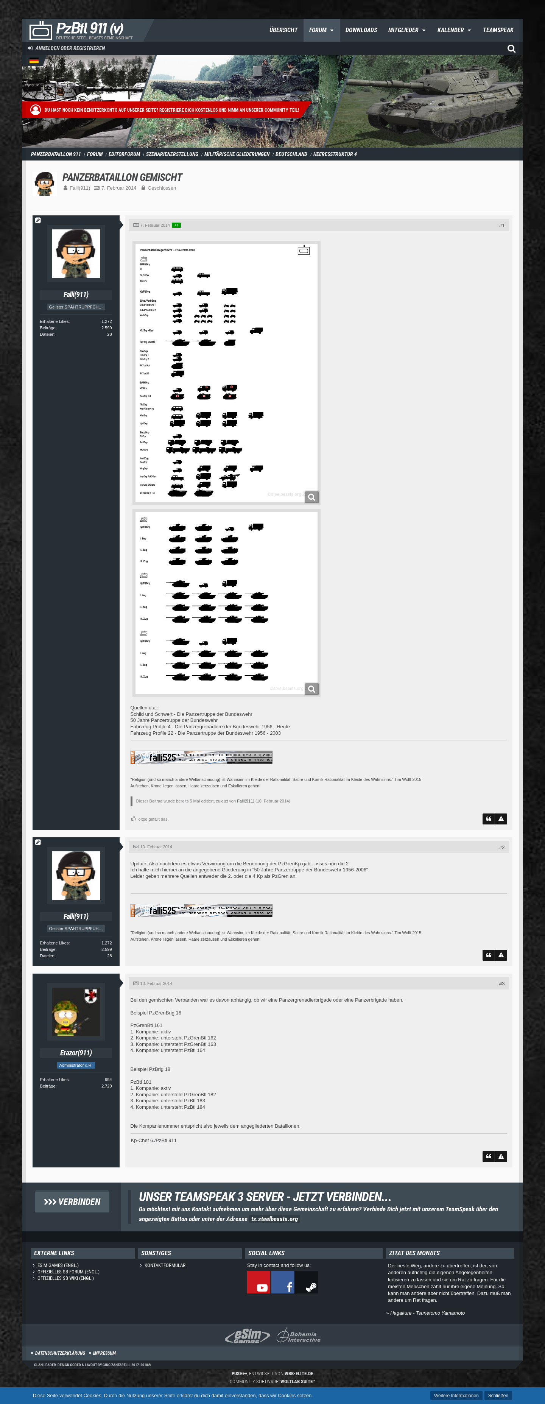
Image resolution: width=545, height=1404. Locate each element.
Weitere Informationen (456, 1395)
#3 (502, 983)
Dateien (47, 334)
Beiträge (48, 328)
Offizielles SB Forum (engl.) (68, 1272)
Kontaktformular (165, 1265)
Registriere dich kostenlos (188, 110)
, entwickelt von (272, 1373)
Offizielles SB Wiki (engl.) (65, 1278)
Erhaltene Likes (54, 321)
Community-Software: (272, 1381)
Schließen (498, 1395)
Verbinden (72, 1202)
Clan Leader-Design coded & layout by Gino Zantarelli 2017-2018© (92, 1365)
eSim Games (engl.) (58, 1265)
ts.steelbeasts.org (274, 1219)
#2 (502, 847)
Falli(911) (80, 188)
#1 (502, 225)
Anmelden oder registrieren (70, 48)
